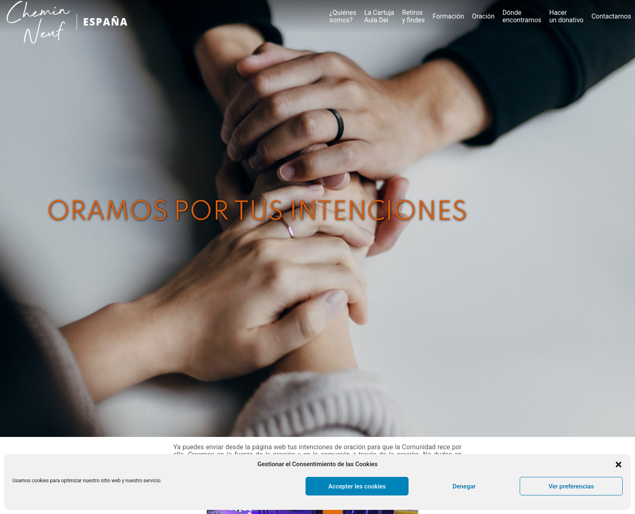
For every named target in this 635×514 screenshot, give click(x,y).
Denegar (464, 486)
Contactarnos (611, 16)
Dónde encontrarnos (521, 16)
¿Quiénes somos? (342, 16)
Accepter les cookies (357, 486)
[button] (618, 464)
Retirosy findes (413, 16)
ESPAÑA (105, 21)
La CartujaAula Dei (379, 16)
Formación (448, 16)
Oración (483, 16)
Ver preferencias (571, 486)
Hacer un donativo (566, 16)
